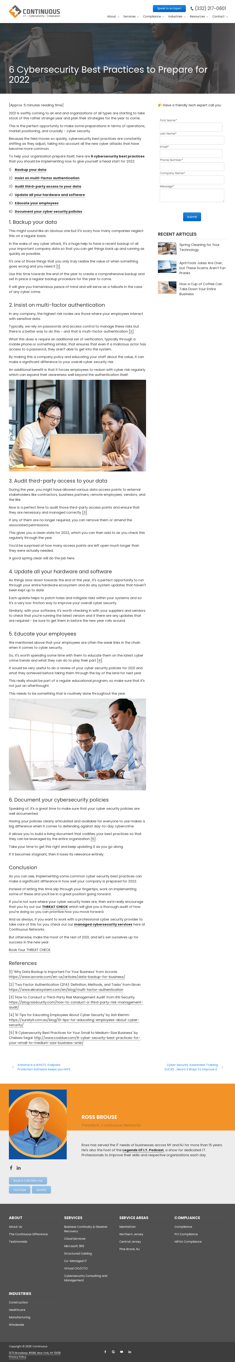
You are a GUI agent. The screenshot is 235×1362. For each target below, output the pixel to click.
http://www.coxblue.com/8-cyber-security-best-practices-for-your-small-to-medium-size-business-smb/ (74, 1040)
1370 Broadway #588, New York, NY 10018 (35, 1353)
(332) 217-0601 (210, 8)
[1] (58, 266)
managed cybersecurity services (103, 924)
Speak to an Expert (169, 8)
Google (113, 1351)
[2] (131, 331)
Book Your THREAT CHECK (29, 949)
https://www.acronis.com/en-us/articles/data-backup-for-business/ (67, 976)
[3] (84, 512)
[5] (93, 838)
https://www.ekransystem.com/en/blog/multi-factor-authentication (66, 989)
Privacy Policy (17, 1357)
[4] (99, 660)
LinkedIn (129, 1351)
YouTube (121, 1351)
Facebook (105, 1351)
